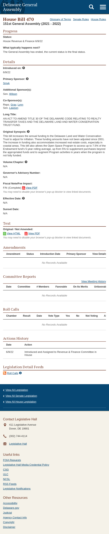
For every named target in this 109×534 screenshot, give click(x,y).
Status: (7, 36)
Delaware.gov (11, 507)
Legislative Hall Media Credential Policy (26, 464)
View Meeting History (93, 281)
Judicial (7, 512)
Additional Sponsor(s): (17, 89)
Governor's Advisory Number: (22, 172)
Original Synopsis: (16, 131)
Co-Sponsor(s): (12, 100)
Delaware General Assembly (20, 7)
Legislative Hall (18, 443)
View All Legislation (16, 389)
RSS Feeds (9, 483)
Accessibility (10, 503)
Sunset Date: (11, 209)
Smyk (6, 83)
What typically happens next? (21, 47)
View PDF (32, 187)
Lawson (13, 107)
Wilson (13, 93)
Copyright (8, 522)
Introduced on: (14, 68)
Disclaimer (9, 527)
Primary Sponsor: (16, 78)
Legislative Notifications (17, 488)
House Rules (98, 19)
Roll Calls (12, 373)
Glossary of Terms (60, 19)
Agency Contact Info (15, 517)
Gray (13, 104)
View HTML (13, 233)
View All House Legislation (20, 401)
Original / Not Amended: (18, 229)
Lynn (20, 104)
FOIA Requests (12, 460)
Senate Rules (81, 19)
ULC (5, 474)
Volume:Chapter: (15, 162)
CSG (6, 469)
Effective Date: (14, 198)
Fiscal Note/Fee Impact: (17, 183)
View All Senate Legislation (21, 395)
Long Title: (9, 114)
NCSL (6, 479)
